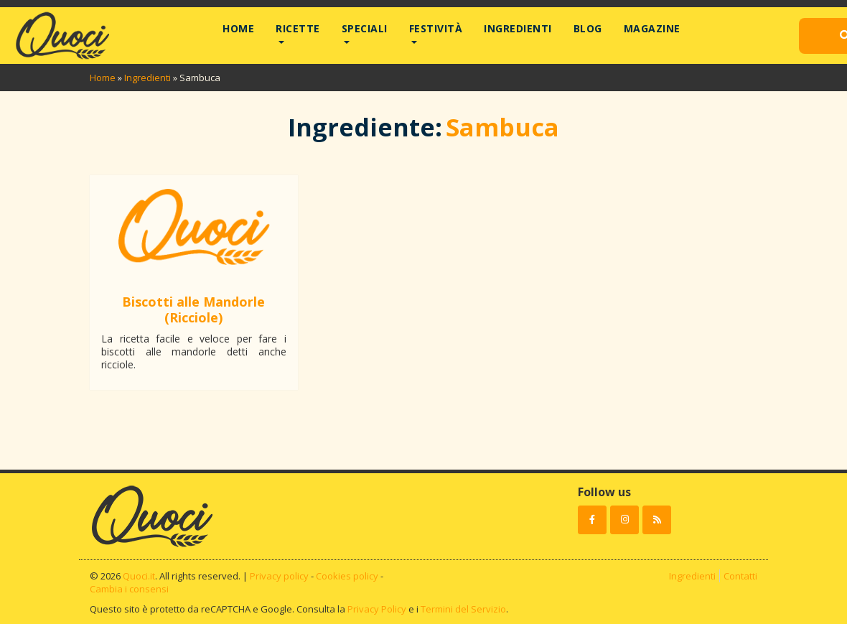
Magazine (652, 28)
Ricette (298, 28)
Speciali (365, 28)
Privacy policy (279, 575)
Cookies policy (347, 575)
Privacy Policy (376, 608)
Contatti (740, 575)
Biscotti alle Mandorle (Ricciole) (193, 309)
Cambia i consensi (129, 588)
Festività (436, 28)
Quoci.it (139, 575)
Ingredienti (518, 28)
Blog (588, 28)
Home (238, 28)
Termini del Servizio (463, 608)
